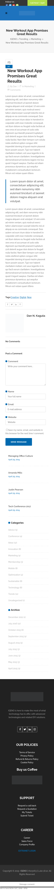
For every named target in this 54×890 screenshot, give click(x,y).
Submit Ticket (27, 816)
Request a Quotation (27, 809)
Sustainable (13, 581)
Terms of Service (27, 752)
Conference (13, 536)
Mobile (11, 568)
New (29, 297)
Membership (14, 562)
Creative (15, 297)
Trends (11, 594)
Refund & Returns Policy (27, 759)
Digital (23, 297)
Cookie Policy (27, 762)
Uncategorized (15, 600)
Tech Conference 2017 (19, 506)
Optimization (14, 575)
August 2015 (14, 643)
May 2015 (12, 662)
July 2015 (12, 649)
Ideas (10, 543)
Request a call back (27, 805)
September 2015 (16, 636)
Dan (15, 86)
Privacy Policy (26, 756)
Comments (15, 90)
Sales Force (27, 841)
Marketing (36, 39)
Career (27, 838)
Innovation (13, 549)
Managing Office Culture (20, 456)
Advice (11, 530)
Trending (23, 39)
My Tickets (27, 812)
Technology (13, 587)
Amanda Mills (15, 472)
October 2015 (14, 630)
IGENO (13, 39)
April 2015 (13, 668)
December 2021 (15, 617)
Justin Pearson (15, 489)
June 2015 (13, 655)
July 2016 (12, 623)
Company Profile (27, 844)
